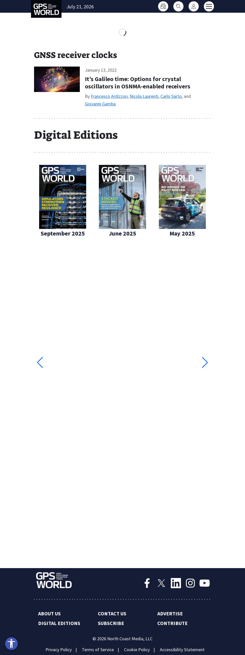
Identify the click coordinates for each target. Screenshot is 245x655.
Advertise (170, 613)
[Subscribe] (163, 6)
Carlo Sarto (171, 96)
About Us (49, 613)
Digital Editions (59, 623)
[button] (205, 362)
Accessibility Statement (182, 649)
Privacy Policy (58, 649)
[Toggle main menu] (209, 6)
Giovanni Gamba (100, 104)
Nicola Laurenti (144, 96)
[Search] (178, 6)
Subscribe (111, 623)
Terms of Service (98, 649)
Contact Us (112, 613)
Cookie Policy (137, 649)
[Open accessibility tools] (11, 643)
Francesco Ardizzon (109, 96)
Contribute (172, 623)
